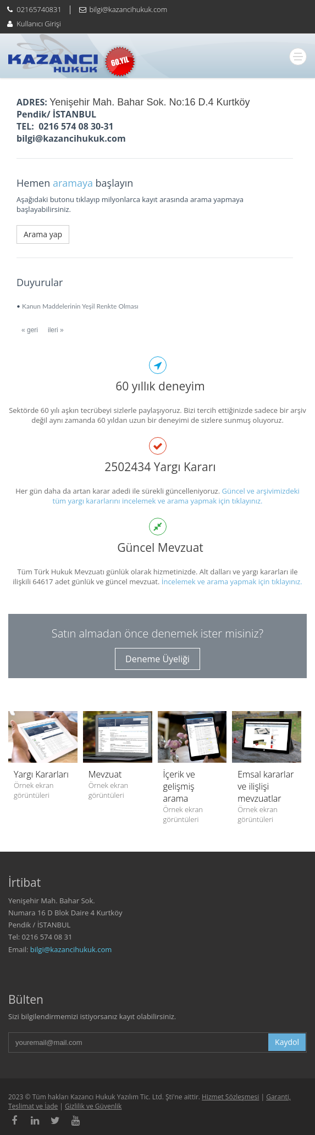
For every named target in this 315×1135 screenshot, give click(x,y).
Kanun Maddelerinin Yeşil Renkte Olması (80, 306)
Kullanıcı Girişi (38, 24)
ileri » (56, 330)
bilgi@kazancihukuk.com (71, 949)
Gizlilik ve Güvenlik (93, 1106)
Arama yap (43, 234)
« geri (29, 330)
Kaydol (287, 1042)
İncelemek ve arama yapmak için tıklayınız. (232, 581)
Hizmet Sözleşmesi (230, 1097)
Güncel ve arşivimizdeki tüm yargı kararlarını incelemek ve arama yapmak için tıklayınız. (176, 496)
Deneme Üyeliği (157, 659)
